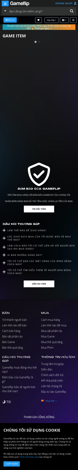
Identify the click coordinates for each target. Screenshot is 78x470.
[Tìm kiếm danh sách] (37, 11)
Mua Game (48, 336)
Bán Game (8, 342)
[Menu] (5, 3)
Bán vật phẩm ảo (12, 336)
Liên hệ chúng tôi (51, 386)
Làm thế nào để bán (14, 325)
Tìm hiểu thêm (39, 209)
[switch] (6, 401)
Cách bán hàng (11, 331)
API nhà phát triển (52, 380)
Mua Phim (47, 347)
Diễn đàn (46, 369)
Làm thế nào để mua (53, 325)
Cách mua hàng (50, 320)
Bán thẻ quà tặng (12, 347)
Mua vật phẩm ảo (51, 331)
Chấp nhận (12, 463)
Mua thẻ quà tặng (52, 342)
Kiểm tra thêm (39, 284)
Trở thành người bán (14, 320)
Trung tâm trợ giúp (52, 364)
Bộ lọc (10, 19)
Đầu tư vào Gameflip (53, 392)
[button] (71, 11)
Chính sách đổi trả (52, 375)
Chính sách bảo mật (28, 456)
